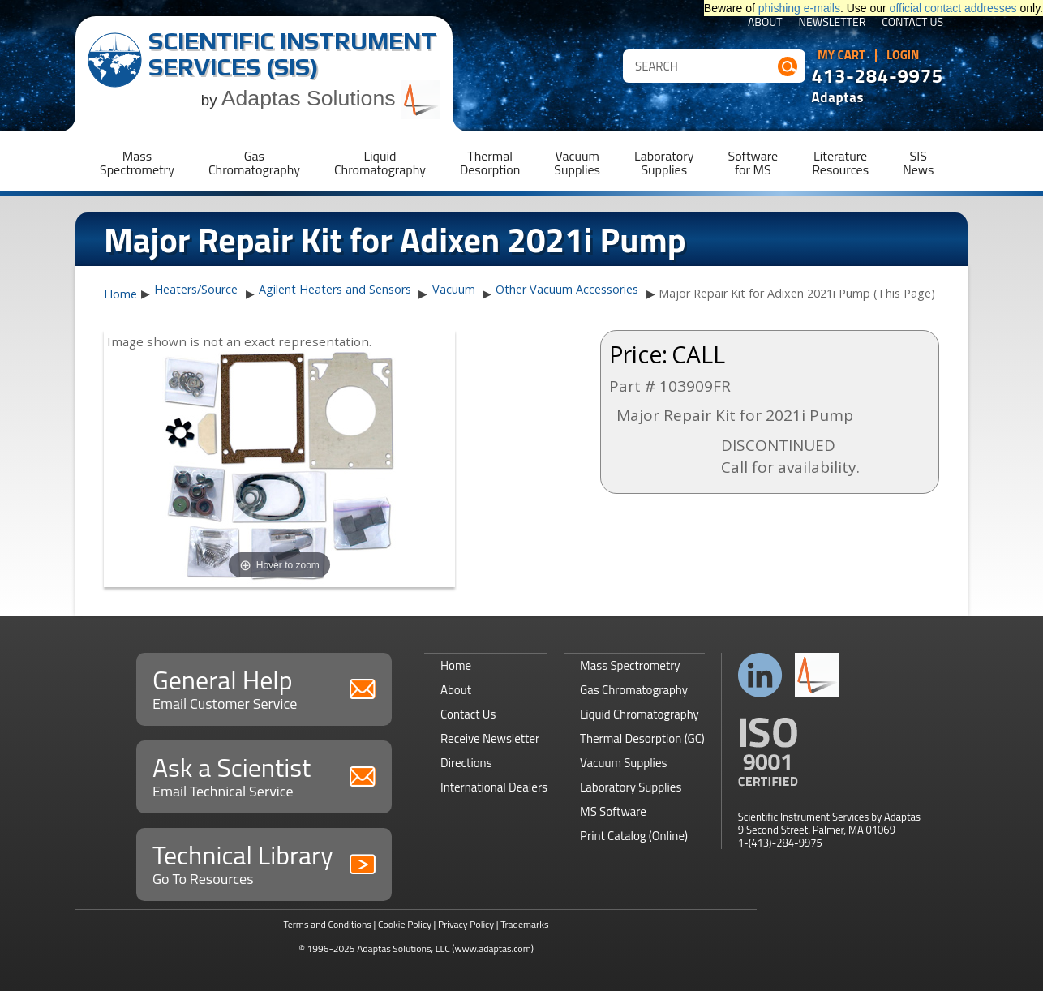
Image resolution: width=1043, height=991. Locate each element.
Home (120, 294)
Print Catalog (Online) (634, 835)
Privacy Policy (466, 924)
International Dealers (493, 787)
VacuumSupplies (577, 162)
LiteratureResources (840, 162)
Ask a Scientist (264, 775)
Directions (466, 762)
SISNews (918, 162)
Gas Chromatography (634, 689)
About (765, 23)
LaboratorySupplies (663, 162)
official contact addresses (953, 8)
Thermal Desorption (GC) (642, 738)
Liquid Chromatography (639, 714)
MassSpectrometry (137, 162)
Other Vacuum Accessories (567, 289)
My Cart (841, 55)
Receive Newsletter (489, 738)
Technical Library (264, 862)
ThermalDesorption (490, 162)
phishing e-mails (799, 8)
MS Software (613, 811)
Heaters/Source (196, 289)
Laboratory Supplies (630, 787)
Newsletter (832, 23)
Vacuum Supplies (623, 762)
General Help (264, 687)
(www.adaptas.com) (493, 948)
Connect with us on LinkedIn (760, 675)
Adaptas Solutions (330, 98)
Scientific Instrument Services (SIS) (292, 54)
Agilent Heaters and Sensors (335, 289)
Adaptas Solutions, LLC (403, 948)
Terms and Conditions (327, 924)
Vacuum (453, 289)
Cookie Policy (404, 924)
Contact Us (912, 23)
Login (903, 55)
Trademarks (524, 924)
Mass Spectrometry (630, 665)
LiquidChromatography (380, 162)
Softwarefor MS (753, 162)
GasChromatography (254, 162)
